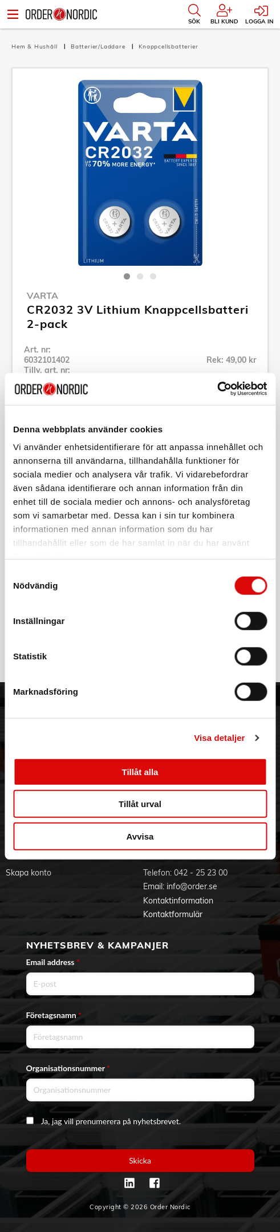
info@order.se (192, 886)
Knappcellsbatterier (168, 46)
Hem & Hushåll (35, 46)
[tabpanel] (140, 173)
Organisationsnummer (68, 1068)
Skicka (140, 1160)
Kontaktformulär (172, 914)
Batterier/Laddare (99, 46)
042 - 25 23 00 (201, 873)
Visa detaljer (219, 738)
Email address (53, 962)
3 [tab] (153, 276)
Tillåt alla (140, 771)
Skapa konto (28, 873)
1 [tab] (126, 276)
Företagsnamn (54, 1015)
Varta (42, 295)
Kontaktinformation (178, 900)
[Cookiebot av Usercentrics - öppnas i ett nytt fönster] (217, 389)
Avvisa (140, 836)
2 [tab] (140, 276)
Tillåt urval (140, 804)
